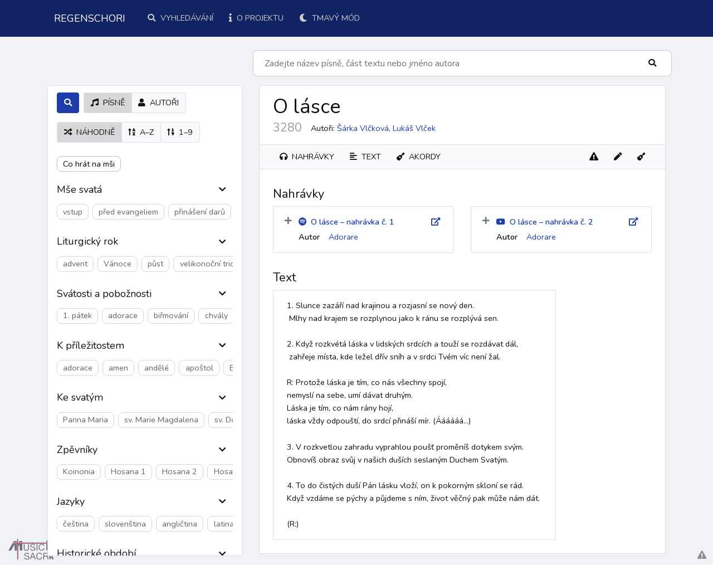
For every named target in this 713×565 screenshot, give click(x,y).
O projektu (256, 17)
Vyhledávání (180, 17)
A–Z (141, 132)
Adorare (343, 236)
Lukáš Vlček (414, 128)
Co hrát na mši (89, 163)
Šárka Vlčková (363, 128)
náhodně (89, 132)
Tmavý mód (329, 17)
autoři (158, 102)
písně (108, 102)
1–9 (180, 132)
